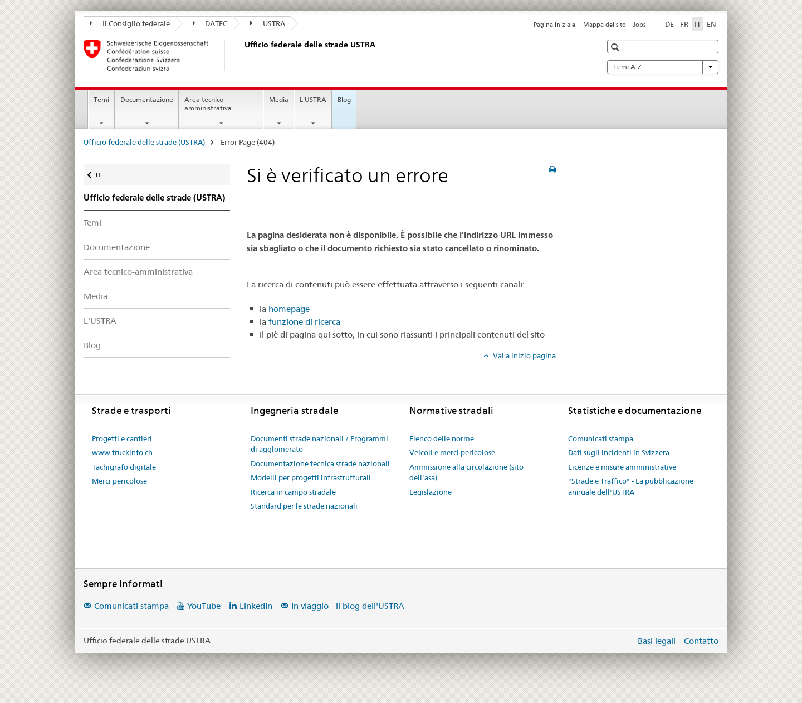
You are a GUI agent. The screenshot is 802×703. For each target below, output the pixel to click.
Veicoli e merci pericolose (452, 452)
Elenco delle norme (441, 438)
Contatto (701, 641)
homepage (289, 309)
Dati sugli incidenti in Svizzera (618, 452)
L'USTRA (313, 99)
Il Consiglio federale (130, 23)
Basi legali (657, 641)
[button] (616, 47)
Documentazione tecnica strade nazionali (320, 463)
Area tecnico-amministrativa (208, 103)
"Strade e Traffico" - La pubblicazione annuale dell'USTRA (630, 486)
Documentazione (146, 99)
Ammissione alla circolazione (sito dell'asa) (466, 472)
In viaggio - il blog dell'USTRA (347, 606)
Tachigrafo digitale (124, 466)
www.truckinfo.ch (122, 452)
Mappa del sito (604, 24)
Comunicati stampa (600, 438)
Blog (344, 99)
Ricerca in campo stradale (293, 491)
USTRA (267, 23)
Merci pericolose (119, 480)
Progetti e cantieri (122, 438)
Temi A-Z (662, 67)
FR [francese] (684, 23)
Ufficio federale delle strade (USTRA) (144, 142)
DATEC (210, 23)
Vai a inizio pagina (523, 355)
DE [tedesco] (669, 23)
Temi (101, 99)
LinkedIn (255, 606)
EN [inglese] (711, 23)
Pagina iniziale (554, 24)
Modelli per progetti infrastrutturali (311, 477)
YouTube (204, 606)
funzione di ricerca (304, 321)
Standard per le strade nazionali (304, 505)
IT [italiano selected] (698, 23)
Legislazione (430, 491)
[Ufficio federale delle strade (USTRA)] (242, 55)
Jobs (639, 24)
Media (278, 99)
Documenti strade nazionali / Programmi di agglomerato (319, 444)
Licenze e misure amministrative (622, 466)
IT (105, 172)
